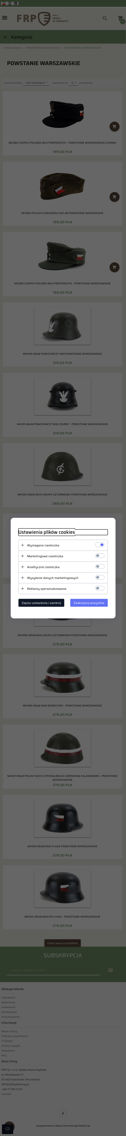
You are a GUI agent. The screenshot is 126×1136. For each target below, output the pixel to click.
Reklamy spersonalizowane (47, 588)
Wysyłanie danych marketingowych (52, 577)
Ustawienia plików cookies (46, 532)
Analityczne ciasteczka (43, 566)
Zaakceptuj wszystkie (89, 602)
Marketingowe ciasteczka (45, 556)
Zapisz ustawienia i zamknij (41, 602)
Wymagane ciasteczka (43, 545)
